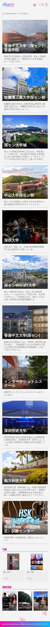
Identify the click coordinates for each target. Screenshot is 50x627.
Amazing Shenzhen (10, 13)
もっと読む (6, 578)
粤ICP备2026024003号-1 (40, 624)
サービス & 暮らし (23, 13)
